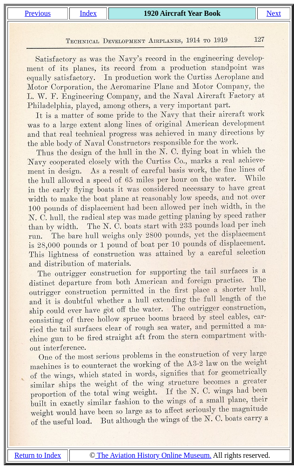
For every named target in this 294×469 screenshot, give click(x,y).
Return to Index (37, 455)
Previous (38, 13)
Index (88, 13)
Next (274, 13)
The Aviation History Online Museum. (153, 455)
